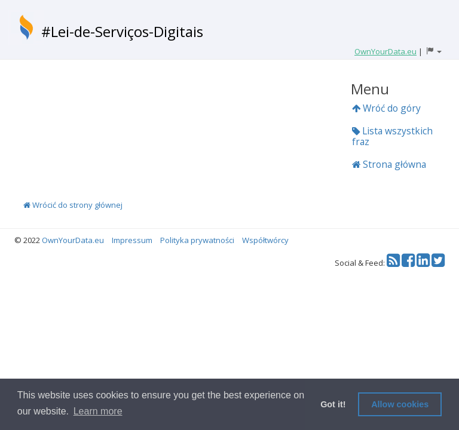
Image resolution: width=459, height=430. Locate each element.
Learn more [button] (98, 411)
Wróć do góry (386, 108)
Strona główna (389, 164)
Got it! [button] (332, 404)
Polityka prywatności (197, 240)
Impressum (132, 240)
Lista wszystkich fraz (392, 136)
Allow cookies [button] (400, 404)
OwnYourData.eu (73, 240)
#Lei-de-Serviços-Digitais (122, 31)
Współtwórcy (265, 240)
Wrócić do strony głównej (73, 204)
